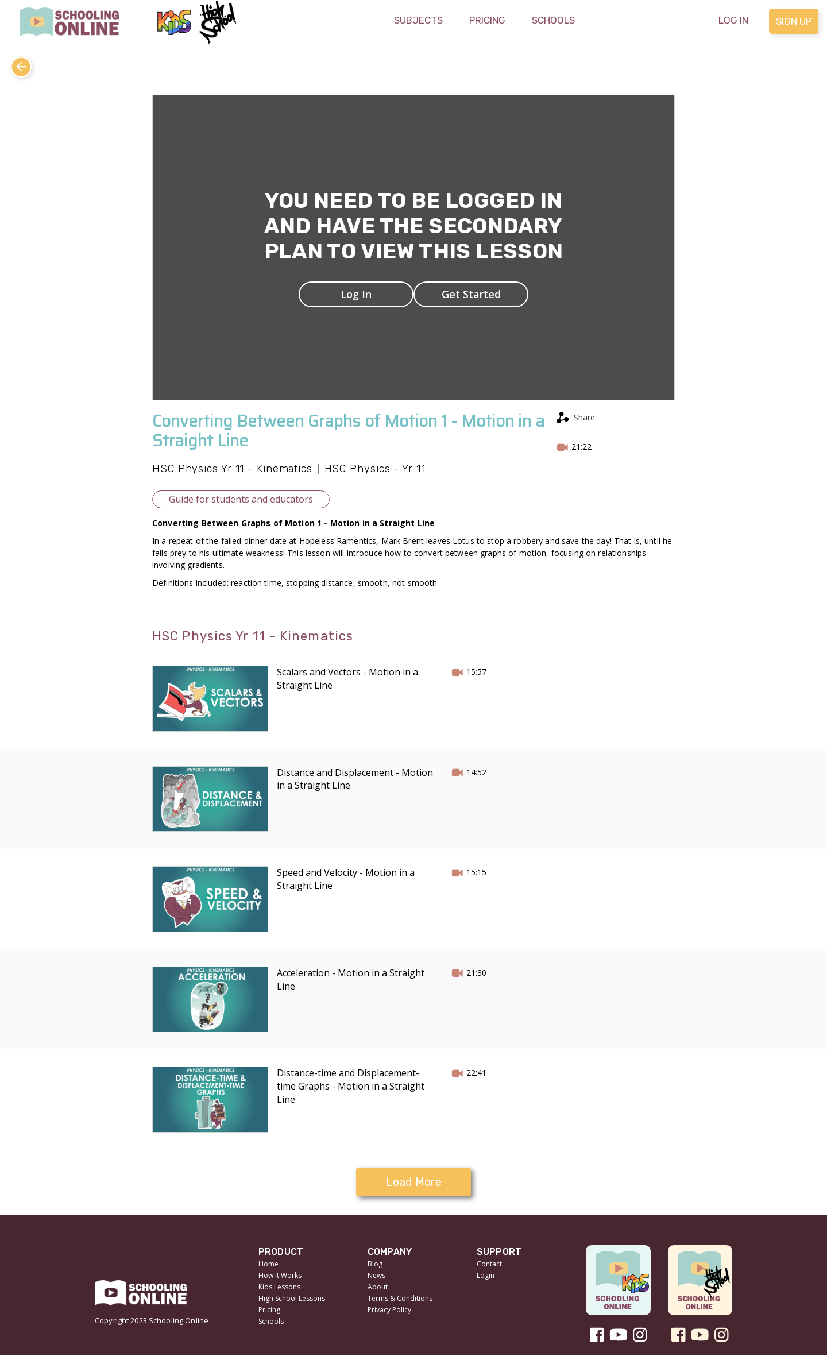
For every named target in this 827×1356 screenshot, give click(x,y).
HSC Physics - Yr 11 (375, 468)
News (376, 1275)
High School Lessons (291, 1298)
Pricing (487, 20)
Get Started (471, 294)
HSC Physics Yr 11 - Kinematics (232, 468)
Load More (414, 1182)
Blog (375, 1264)
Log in (733, 20)
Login (485, 1275)
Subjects (418, 20)
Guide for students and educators (241, 499)
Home (268, 1264)
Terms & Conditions (400, 1298)
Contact (489, 1264)
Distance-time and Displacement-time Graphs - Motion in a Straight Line (350, 1086)
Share (584, 417)
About (378, 1287)
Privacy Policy (389, 1310)
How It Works (280, 1275)
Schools (553, 20)
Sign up (793, 21)
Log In (356, 294)
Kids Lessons (279, 1287)
